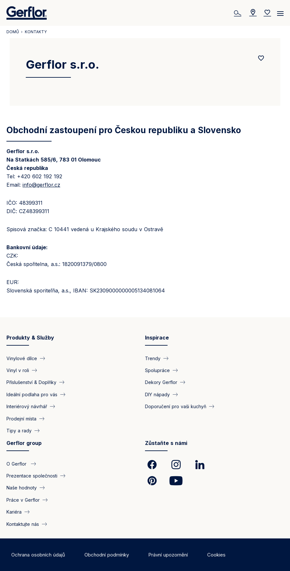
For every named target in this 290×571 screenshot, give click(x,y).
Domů (12, 31)
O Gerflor (17, 463)
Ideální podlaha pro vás (31, 394)
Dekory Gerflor (161, 382)
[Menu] (280, 11)
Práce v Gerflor (23, 499)
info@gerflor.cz (41, 185)
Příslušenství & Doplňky (31, 382)
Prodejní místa (21, 418)
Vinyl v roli (17, 370)
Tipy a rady (19, 430)
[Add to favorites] (261, 58)
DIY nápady (157, 394)
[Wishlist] (267, 13)
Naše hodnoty (21, 487)
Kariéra (14, 512)
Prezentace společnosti (31, 475)
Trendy (152, 358)
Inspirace (157, 337)
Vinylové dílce (21, 358)
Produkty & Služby (30, 337)
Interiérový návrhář (26, 406)
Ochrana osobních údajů (38, 555)
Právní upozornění (168, 555)
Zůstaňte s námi (166, 443)
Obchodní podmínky (106, 555)
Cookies (216, 555)
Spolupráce (157, 370)
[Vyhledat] (238, 13)
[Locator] (253, 13)
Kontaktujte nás (22, 524)
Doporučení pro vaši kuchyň (175, 406)
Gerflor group (24, 443)
